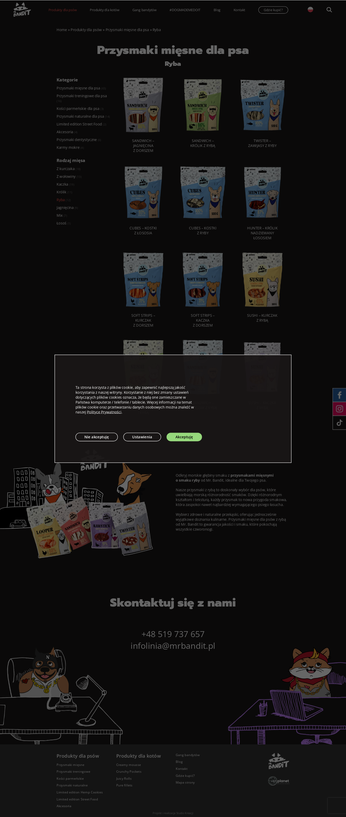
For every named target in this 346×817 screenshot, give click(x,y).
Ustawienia (142, 436)
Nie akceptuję (96, 436)
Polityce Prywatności (104, 411)
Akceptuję (184, 436)
